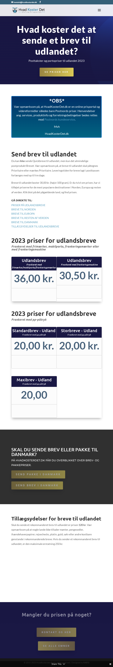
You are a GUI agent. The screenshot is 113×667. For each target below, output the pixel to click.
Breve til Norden (23, 209)
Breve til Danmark (24, 222)
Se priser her (57, 72)
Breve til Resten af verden (30, 217)
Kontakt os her (56, 632)
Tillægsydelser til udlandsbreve (35, 226)
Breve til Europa (23, 213)
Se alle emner (56, 646)
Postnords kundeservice (59, 119)
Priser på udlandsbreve (28, 205)
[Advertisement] (56, 580)
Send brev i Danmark (37, 485)
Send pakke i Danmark (38, 474)
